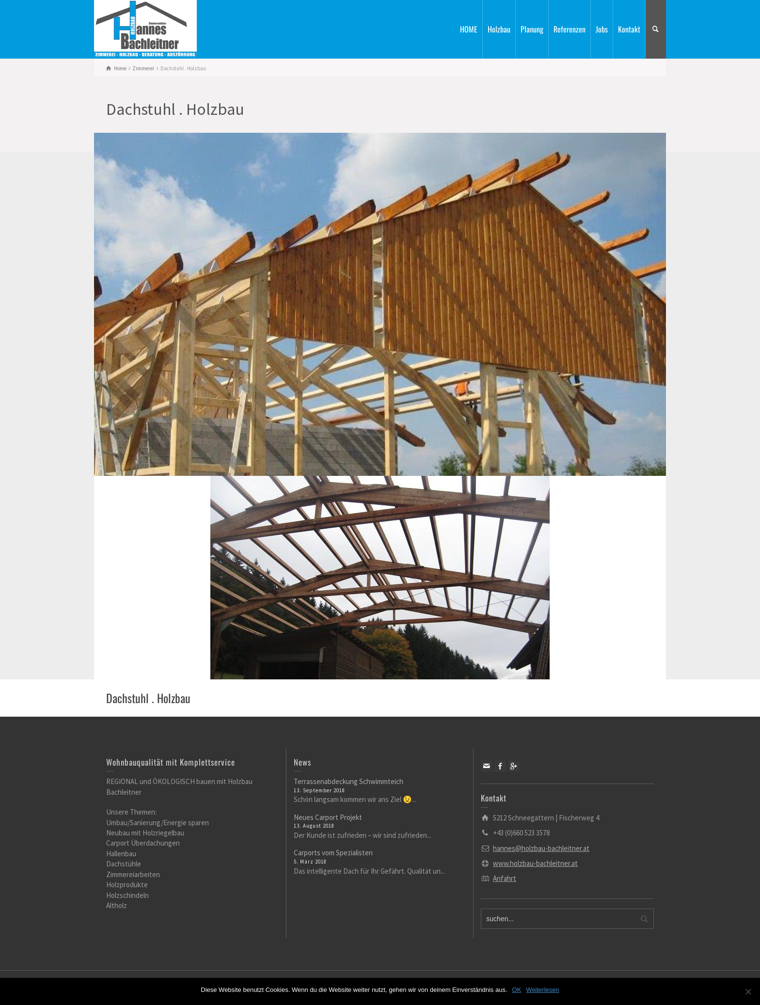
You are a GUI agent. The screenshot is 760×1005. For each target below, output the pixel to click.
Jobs (602, 29)
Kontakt (629, 29)
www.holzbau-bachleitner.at (535, 863)
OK (517, 989)
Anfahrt (504, 878)
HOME (468, 29)
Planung (532, 29)
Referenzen (570, 29)
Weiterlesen (542, 989)
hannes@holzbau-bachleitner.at (541, 848)
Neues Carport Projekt (328, 817)
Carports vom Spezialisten (333, 852)
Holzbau (499, 29)
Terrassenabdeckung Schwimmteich (348, 781)
